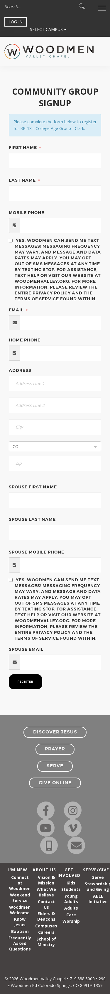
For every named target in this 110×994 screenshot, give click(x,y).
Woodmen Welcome (20, 909)
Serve (98, 877)
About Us (44, 869)
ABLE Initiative (98, 898)
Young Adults (71, 898)
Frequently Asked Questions (20, 943)
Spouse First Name (33, 487)
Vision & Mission (46, 880)
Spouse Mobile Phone (36, 552)
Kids (71, 883)
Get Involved (68, 872)
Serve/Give (96, 869)
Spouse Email (26, 649)
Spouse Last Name (32, 519)
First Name (23, 147)
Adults (71, 908)
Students (71, 889)
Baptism (20, 931)
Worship (71, 921)
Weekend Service (20, 897)
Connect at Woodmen (20, 883)
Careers (46, 932)
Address (20, 370)
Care (71, 914)
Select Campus (48, 29)
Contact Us (46, 904)
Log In (16, 22)
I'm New (17, 869)
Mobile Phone (26, 212)
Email (17, 310)
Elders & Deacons (46, 916)
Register (25, 681)
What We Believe (46, 892)
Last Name (23, 180)
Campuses (46, 926)
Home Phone (24, 340)
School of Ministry (46, 941)
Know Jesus (20, 921)
